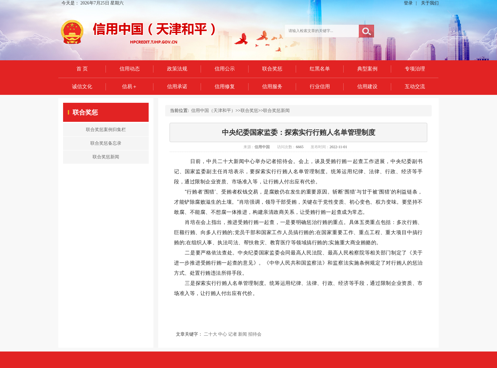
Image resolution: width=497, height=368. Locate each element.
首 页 (82, 68)
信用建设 (367, 86)
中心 (222, 334)
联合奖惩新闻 (276, 110)
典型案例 (367, 68)
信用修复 (225, 86)
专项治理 (415, 68)
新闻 (242, 334)
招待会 (254, 334)
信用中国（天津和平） (213, 110)
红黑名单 (320, 68)
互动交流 (415, 86)
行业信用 (320, 86)
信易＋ (129, 86)
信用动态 (129, 68)
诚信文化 (82, 86)
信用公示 (225, 68)
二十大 (210, 334)
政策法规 (177, 68)
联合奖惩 (272, 68)
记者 (232, 334)
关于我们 (430, 3)
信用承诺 (177, 86)
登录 (408, 3)
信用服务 (272, 86)
